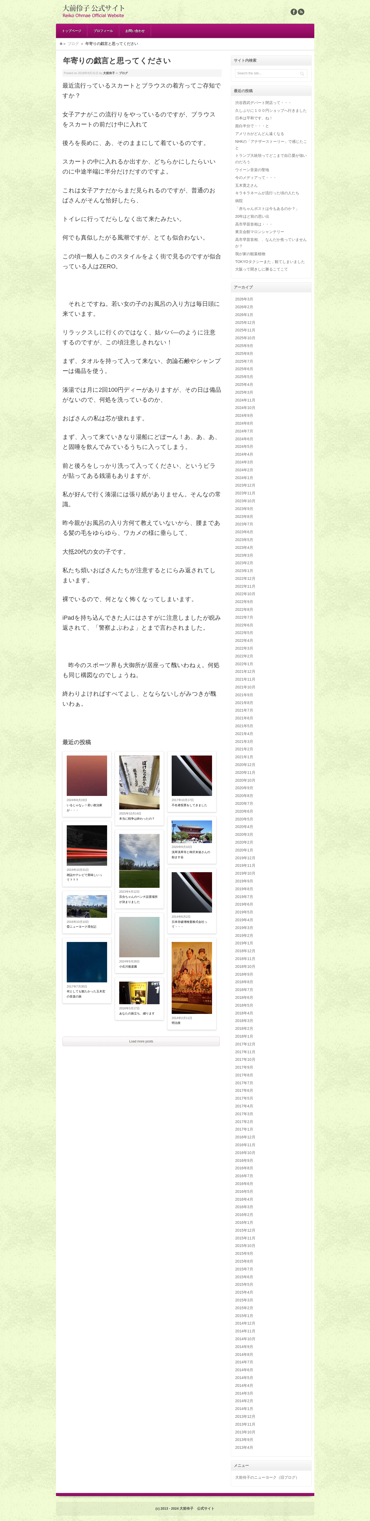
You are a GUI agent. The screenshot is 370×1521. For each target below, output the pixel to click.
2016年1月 (244, 1222)
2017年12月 (245, 1044)
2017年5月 (244, 1098)
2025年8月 (244, 353)
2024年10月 (245, 408)
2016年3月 (244, 1207)
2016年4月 (244, 1199)
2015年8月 (244, 1261)
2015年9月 (244, 1253)
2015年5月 (244, 1284)
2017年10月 (245, 1059)
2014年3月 (244, 1393)
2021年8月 (244, 703)
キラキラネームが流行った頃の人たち (267, 193)
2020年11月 (245, 772)
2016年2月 (244, 1214)
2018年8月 (244, 982)
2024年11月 (245, 400)
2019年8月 (244, 889)
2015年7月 (244, 1269)
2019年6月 (244, 904)
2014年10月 (245, 1339)
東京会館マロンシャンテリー (259, 232)
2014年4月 (244, 1385)
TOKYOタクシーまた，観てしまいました (270, 261)
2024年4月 (244, 454)
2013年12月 (245, 1416)
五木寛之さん (246, 185)
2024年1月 (244, 478)
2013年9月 (244, 1439)
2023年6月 (244, 532)
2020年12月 (245, 765)
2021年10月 (245, 687)
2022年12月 (245, 578)
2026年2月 (244, 307)
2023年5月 (244, 540)
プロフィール (103, 31)
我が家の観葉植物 (250, 254)
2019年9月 (244, 881)
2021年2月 (244, 749)
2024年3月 (244, 462)
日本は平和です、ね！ (254, 118)
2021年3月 (244, 741)
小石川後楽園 (128, 966)
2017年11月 (245, 1052)
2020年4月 (244, 826)
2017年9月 (244, 1067)
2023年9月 (244, 509)
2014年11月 (245, 1331)
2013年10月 (245, 1432)
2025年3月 (244, 392)
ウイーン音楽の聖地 (252, 170)
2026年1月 (244, 315)
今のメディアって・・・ (256, 177)
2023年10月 (245, 501)
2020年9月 (244, 788)
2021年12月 (245, 671)
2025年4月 (244, 384)
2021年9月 (244, 695)
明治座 (176, 1022)
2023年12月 (245, 485)
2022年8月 (244, 609)
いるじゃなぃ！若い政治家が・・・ (84, 807)
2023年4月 (244, 547)
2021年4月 (244, 734)
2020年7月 (244, 803)
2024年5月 (244, 446)
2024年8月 (244, 423)
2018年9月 (244, 974)
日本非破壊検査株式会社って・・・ (189, 924)
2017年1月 (244, 1129)
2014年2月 (244, 1401)
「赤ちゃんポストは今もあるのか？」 (267, 208)
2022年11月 (245, 586)
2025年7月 (244, 361)
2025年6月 (244, 369)
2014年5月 (244, 1378)
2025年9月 (244, 346)
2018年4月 (244, 1013)
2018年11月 (245, 959)
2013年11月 (245, 1424)
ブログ (73, 43)
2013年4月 (244, 1447)
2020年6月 (244, 811)
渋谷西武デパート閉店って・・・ (263, 103)
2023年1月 (244, 571)
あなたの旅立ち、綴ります (137, 1013)
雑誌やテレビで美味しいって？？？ (84, 877)
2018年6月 (244, 997)
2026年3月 (244, 299)
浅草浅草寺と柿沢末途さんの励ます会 (191, 854)
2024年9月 (244, 415)
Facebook (294, 12)
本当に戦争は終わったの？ (137, 818)
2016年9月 (244, 1160)
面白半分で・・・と (252, 126)
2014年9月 (244, 1347)
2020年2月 (244, 842)
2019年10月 (245, 873)
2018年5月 (244, 1005)
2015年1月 (244, 1316)
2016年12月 (245, 1137)
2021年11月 (245, 679)
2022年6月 (244, 625)
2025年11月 (245, 330)
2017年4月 (244, 1106)
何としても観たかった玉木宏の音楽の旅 (86, 994)
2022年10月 (245, 594)
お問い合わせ (135, 31)
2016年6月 (244, 1184)
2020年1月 (244, 850)
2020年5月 (244, 819)
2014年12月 (245, 1323)
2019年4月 (244, 920)
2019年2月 (244, 935)
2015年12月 (245, 1230)
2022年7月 (244, 617)
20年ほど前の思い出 (252, 216)
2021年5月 (244, 726)
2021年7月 (244, 710)
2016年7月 (244, 1176)
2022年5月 (244, 632)
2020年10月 (245, 780)
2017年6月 (244, 1090)
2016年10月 (245, 1153)
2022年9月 (244, 602)
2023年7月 (244, 524)
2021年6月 (244, 718)
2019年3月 (244, 928)
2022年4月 (244, 640)
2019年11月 (245, 865)
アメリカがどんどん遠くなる (259, 133)
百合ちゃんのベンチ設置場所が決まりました (138, 899)
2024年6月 (244, 439)
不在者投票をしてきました (189, 805)
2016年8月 (244, 1168)
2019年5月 (244, 912)
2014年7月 (244, 1362)
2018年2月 (244, 1028)
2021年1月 (244, 757)
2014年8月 (244, 1354)
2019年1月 (244, 943)
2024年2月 (244, 470)
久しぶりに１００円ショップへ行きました (271, 110)
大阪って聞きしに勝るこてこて (261, 269)
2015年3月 (244, 1300)
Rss (301, 12)
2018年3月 (244, 1020)
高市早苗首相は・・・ (254, 224)
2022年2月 (244, 656)
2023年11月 (245, 493)
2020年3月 (244, 834)
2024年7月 (244, 431)
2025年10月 (245, 338)
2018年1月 (244, 1036)
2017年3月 (244, 1114)
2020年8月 (244, 796)
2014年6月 (244, 1370)
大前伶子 (109, 73)
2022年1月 (244, 664)
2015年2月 (244, 1308)
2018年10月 (245, 966)
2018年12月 (245, 951)
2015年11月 (245, 1238)
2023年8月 (244, 516)
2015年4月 (244, 1292)
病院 (239, 201)
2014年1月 (244, 1408)
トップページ (71, 31)
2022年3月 (244, 648)
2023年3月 (244, 555)
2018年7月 (244, 990)
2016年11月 (245, 1145)
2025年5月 (244, 377)
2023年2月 (244, 563)
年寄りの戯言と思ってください (117, 60)
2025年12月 (245, 322)
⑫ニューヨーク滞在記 (81, 926)
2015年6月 (244, 1277)
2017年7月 (244, 1083)
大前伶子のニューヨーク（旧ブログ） (267, 1477)
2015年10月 (245, 1245)
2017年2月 (244, 1122)
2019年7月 (244, 897)
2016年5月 (244, 1191)
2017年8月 (244, 1075)
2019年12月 (245, 858)
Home (61, 43)
